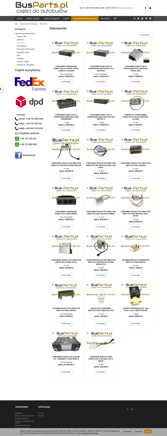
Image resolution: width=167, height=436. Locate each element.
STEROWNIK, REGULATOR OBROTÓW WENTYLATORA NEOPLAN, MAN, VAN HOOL (101, 165)
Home (19, 18)
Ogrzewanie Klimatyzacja (85, 18)
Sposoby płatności (22, 417)
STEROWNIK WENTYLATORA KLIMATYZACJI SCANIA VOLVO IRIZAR (101, 359)
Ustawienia (127, 431)
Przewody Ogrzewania (25, 49)
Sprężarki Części (23, 52)
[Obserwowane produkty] (146, 18)
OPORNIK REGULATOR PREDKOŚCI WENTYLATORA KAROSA (135, 261)
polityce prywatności (90, 433)
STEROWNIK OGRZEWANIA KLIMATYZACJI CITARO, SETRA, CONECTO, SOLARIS (66, 69)
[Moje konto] (142, 18)
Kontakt (41, 415)
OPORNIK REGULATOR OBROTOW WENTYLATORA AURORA (66, 309)
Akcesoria (105, 18)
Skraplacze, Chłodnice (25, 65)
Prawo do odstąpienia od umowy (24, 421)
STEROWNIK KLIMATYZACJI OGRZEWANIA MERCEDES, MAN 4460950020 (66, 117)
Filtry (18, 55)
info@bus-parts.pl (29, 133)
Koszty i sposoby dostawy (24, 415)
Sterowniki (21, 43)
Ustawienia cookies (22, 427)
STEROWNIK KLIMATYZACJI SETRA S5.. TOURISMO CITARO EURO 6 (66, 358)
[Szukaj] (134, 18)
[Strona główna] (42, 8)
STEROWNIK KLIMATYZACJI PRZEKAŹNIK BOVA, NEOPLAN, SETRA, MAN (136, 69)
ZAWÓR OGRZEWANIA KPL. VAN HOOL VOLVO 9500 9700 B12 (135, 309)
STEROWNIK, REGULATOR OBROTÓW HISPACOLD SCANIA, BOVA (66, 261)
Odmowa (138, 431)
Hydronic (20, 40)
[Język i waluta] (150, 18)
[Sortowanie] (145, 35)
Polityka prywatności (22, 424)
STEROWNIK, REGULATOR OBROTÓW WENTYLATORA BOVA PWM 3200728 (66, 164)
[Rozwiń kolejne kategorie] (115, 18)
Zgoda (147, 431)
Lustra (66, 18)
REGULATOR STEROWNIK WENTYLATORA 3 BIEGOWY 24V (101, 309)
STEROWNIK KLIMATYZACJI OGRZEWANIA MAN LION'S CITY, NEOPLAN (101, 69)
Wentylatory (22, 46)
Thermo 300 (21, 36)
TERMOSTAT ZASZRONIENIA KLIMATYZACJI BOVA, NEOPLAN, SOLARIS (135, 117)
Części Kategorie (51, 18)
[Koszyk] (138, 18)
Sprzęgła (20, 58)
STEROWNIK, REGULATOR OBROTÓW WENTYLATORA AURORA (135, 164)
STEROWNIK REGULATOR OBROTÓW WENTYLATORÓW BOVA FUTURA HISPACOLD (101, 262)
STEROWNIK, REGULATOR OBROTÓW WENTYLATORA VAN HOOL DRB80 (101, 213)
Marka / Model (33, 18)
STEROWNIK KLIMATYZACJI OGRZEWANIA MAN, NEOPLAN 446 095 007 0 (101, 117)
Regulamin (19, 412)
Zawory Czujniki (23, 61)
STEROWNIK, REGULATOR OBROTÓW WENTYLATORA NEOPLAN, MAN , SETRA (135, 214)
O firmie (41, 412)
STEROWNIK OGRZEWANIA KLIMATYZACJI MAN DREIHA (66, 213)
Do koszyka (66, 82)
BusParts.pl (29, 155)
